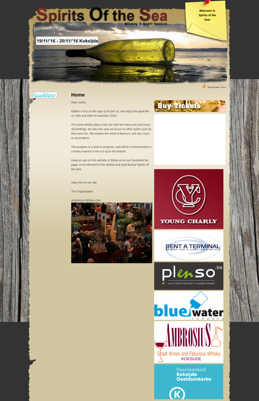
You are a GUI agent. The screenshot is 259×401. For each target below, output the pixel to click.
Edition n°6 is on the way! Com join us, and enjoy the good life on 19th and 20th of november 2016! (111, 151)
